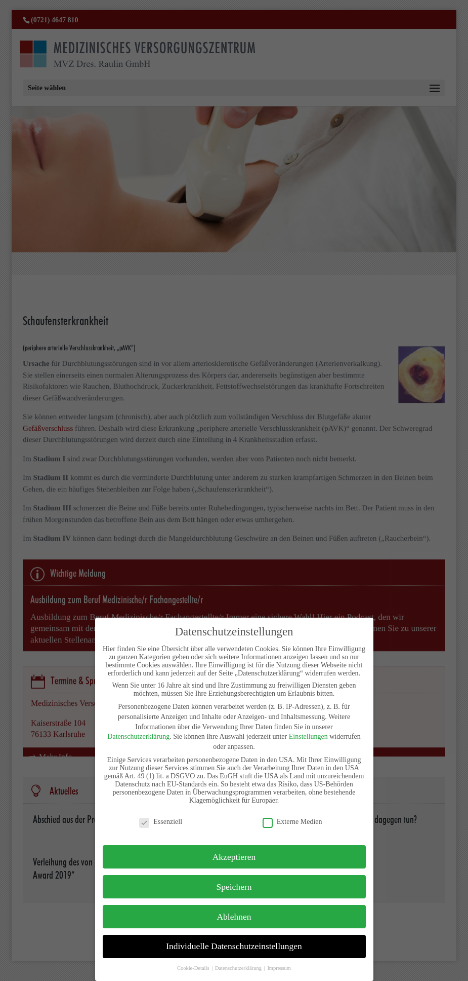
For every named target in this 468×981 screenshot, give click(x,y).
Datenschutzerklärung (138, 736)
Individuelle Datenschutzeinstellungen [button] (234, 946)
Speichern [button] (234, 887)
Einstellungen (308, 736)
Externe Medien (292, 822)
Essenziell (160, 822)
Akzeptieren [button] (234, 857)
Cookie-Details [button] (193, 968)
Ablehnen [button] (234, 917)
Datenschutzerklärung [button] (239, 968)
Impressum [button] (279, 968)
